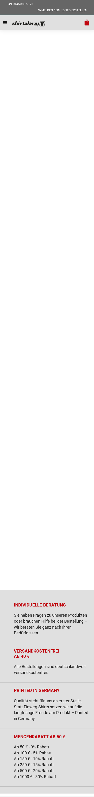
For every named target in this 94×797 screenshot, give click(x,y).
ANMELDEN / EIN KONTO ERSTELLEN (62, 10)
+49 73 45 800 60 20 (20, 4)
